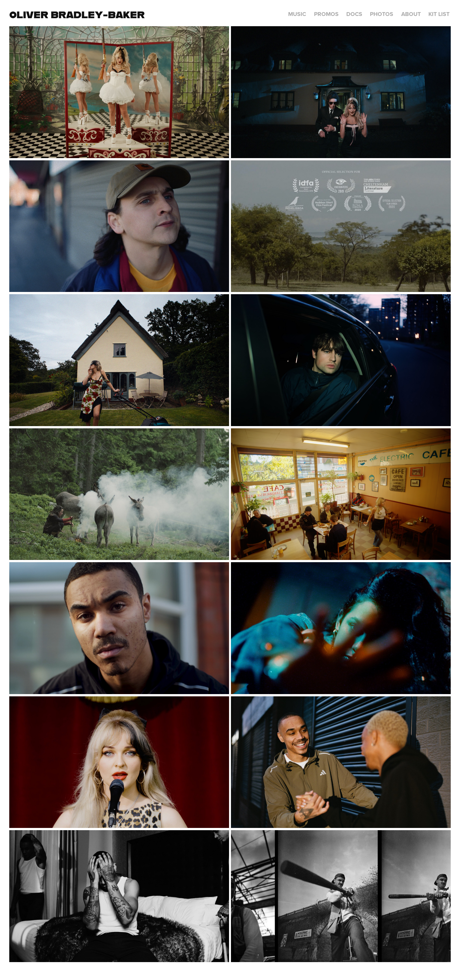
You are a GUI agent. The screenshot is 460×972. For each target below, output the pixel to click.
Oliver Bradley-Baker (77, 14)
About (411, 14)
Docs (354, 14)
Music (297, 14)
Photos (381, 14)
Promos (326, 14)
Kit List (438, 14)
